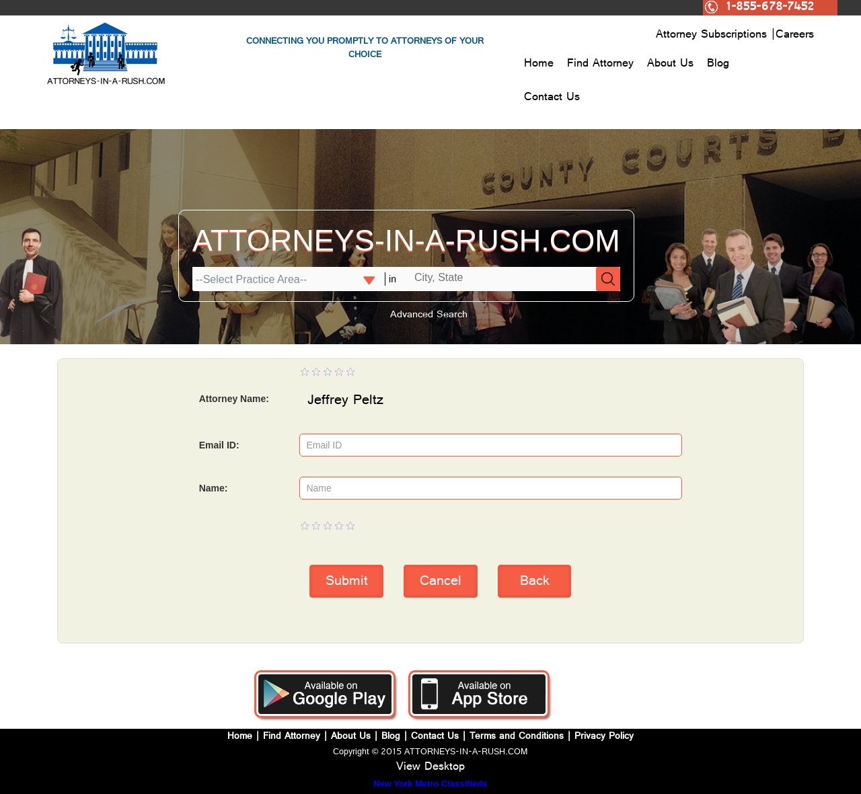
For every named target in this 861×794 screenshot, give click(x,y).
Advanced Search (428, 316)
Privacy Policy (604, 737)
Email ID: (219, 445)
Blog (718, 64)
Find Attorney (600, 64)
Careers (795, 36)
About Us (670, 64)
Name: (213, 488)
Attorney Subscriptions (713, 36)
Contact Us (552, 98)
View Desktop (430, 768)
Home (539, 64)
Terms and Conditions (517, 737)
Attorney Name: (234, 398)
